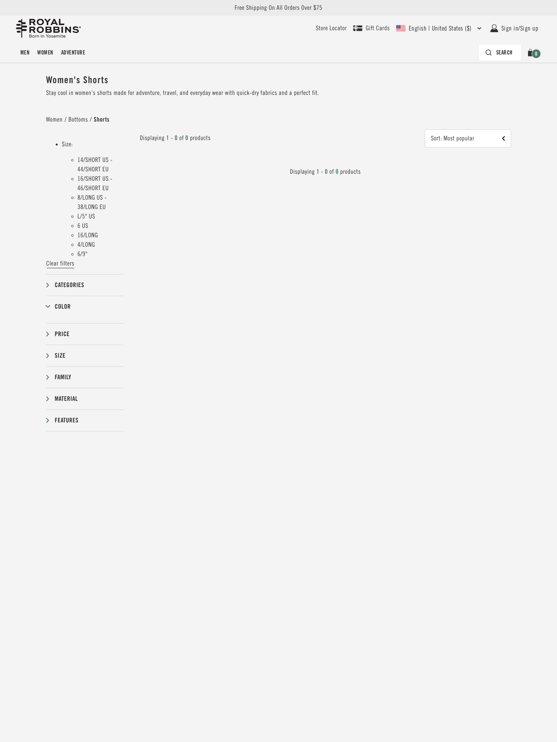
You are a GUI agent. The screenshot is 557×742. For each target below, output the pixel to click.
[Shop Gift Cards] (371, 28)
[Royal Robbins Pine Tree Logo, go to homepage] (48, 28)
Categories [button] (69, 285)
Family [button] (63, 377)
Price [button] (62, 334)
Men (24, 52)
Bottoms (78, 119)
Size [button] (60, 355)
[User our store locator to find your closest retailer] (331, 28)
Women (45, 52)
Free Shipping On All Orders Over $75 (278, 7)
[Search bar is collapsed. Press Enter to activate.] (500, 52)
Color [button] (63, 306)
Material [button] (66, 398)
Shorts (101, 119)
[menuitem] (25, 52)
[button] (531, 52)
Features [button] (67, 420)
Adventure (73, 52)
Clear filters (60, 263)
